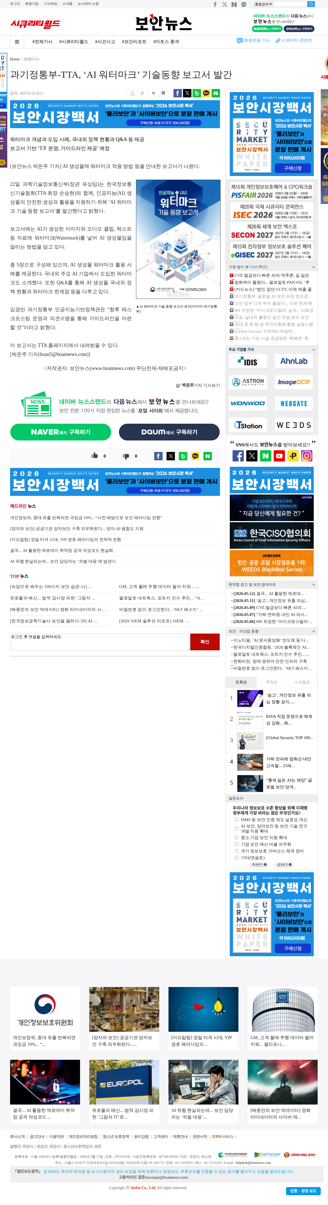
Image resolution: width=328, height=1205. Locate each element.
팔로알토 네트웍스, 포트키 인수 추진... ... (271, 654)
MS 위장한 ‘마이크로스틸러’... (272, 621)
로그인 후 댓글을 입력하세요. (100, 642)
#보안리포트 (134, 41)
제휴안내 (180, 1136)
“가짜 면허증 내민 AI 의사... (270, 614)
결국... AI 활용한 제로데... (268, 593)
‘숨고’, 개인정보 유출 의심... (270, 600)
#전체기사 (42, 41)
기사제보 (50, 4)
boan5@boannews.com (63, 354)
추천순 (272, 682)
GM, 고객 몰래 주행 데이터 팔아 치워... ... (159, 586)
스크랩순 (302, 682)
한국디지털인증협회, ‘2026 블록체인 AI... (271, 647)
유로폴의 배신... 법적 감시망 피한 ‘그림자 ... (52, 598)
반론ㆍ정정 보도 (303, 1191)
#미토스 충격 (166, 41)
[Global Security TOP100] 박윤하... (265, 331)
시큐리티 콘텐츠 (297, 40)
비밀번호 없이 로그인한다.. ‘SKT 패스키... (272, 668)
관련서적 (200, 1136)
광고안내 (37, 1136)
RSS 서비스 (224, 1136)
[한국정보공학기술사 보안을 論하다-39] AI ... (53, 621)
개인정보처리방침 (83, 1136)
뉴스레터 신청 (88, 4)
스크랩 (67, 4)
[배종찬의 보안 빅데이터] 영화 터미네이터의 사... (57, 609)
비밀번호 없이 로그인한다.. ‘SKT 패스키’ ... (161, 609)
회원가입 (32, 4)
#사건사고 (105, 41)
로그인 (15, 4)
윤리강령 (141, 1136)
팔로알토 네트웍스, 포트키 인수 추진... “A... (161, 598)
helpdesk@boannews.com (253, 1163)
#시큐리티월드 (73, 41)
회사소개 (17, 1136)
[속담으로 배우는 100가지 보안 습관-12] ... (51, 586)
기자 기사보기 (198, 385)
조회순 (241, 682)
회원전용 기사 (257, 40)
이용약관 (56, 1136)
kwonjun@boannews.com (166, 1177)
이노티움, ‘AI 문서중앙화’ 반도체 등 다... (270, 640)
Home (15, 59)
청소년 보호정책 (116, 1136)
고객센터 (160, 1136)
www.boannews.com (112, 368)
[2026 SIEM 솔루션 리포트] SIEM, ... (154, 621)
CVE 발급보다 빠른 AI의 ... (269, 607)
